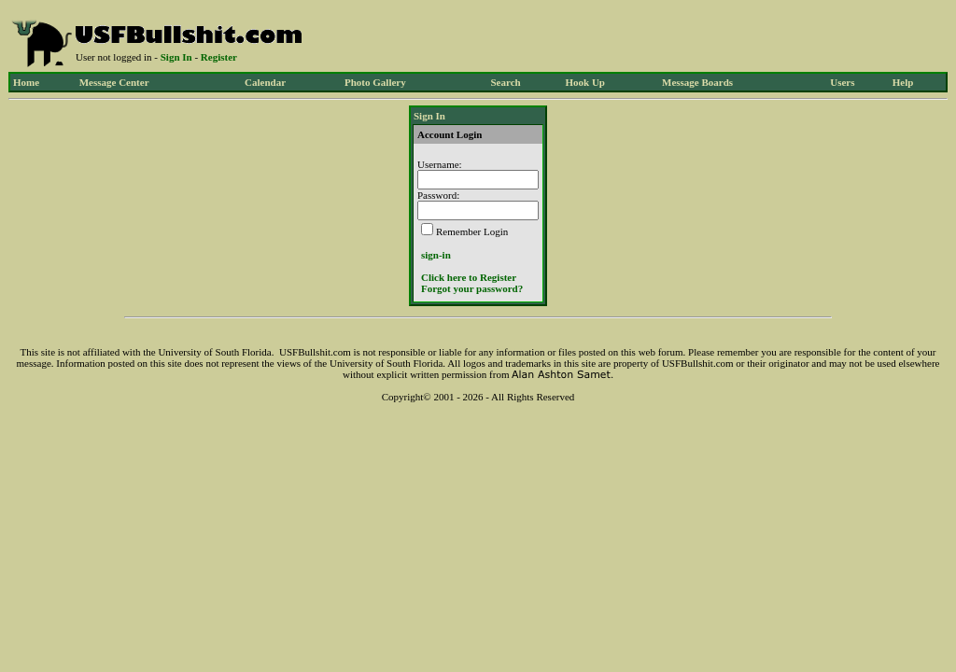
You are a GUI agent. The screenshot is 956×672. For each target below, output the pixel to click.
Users (842, 82)
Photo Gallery (375, 82)
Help (903, 82)
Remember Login (472, 231)
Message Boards (697, 82)
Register (219, 57)
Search (505, 82)
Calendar (265, 82)
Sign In (176, 57)
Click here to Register (468, 277)
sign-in (436, 254)
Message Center (114, 82)
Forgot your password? (472, 288)
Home (26, 82)
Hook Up (586, 82)
